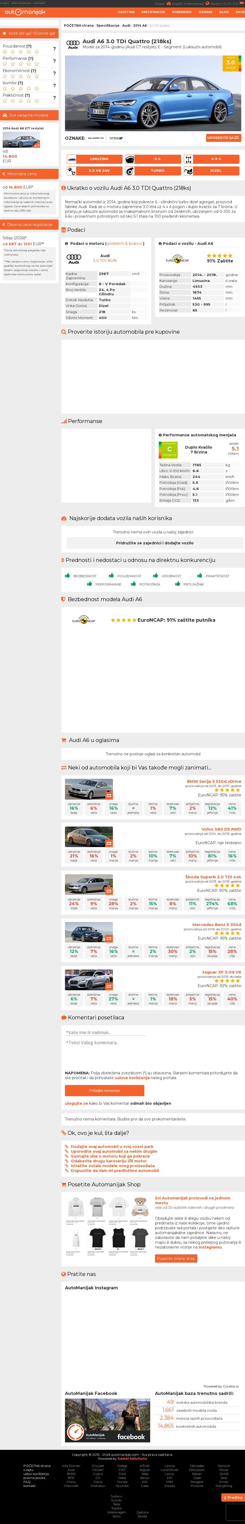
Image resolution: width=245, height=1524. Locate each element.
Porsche (197, 1486)
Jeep (144, 1474)
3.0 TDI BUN (105, 260)
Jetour (145, 1478)
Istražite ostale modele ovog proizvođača (113, 1165)
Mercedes (197, 1466)
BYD (71, 1478)
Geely (122, 1478)
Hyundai (122, 1486)
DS (98, 1478)
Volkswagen (116, 1512)
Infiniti (145, 1466)
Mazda (170, 1486)
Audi (126, 25)
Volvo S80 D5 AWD (221, 829)
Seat (223, 1478)
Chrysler (98, 1466)
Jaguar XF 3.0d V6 (221, 972)
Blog (224, 12)
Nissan (197, 1474)
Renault (224, 1466)
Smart (224, 1482)
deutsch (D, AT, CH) (228, 3)
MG (170, 1478)
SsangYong (223, 1486)
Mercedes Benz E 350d (217, 924)
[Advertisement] (29, 366)
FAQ (27, 1482)
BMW (71, 1474)
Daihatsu (98, 1486)
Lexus (169, 1474)
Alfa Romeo (71, 1466)
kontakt (39, 3)
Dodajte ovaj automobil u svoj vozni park (112, 1146)
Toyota (116, 1508)
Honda (122, 1482)
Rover (223, 1470)
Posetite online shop (176, 1258)
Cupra (98, 1474)
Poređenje (182, 12)
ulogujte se (76, 1103)
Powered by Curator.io (221, 1385)
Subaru (116, 1496)
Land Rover (169, 1470)
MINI (169, 1482)
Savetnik (126, 12)
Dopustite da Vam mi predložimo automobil (115, 1170)
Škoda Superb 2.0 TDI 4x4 (213, 876)
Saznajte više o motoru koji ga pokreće (110, 1156)
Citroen (98, 1470)
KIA (145, 1482)
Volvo (116, 1516)
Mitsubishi (197, 1470)
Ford (122, 1474)
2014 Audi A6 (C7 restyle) (23, 128)
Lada (145, 1486)
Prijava (163, 3)
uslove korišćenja (132, 1077)
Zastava (142, 1512)
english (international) (191, 3)
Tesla (116, 1504)
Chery (71, 1482)
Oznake (206, 12)
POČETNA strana (79, 25)
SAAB (223, 1474)
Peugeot (196, 1482)
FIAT (122, 1470)
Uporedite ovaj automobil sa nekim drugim (114, 1151)
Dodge (122, 1466)
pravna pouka (21, 3)
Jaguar (144, 1470)
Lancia (170, 1466)
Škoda (142, 1516)
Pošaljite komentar (104, 1090)
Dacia (97, 1482)
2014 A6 (140, 25)
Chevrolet (71, 1486)
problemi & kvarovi (125, 243)
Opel (197, 1478)
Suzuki (116, 1500)
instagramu (210, 1247)
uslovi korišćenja (36, 1474)
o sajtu (4, 3)
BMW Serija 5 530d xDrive (214, 781)
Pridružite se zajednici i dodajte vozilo (155, 543)
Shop (240, 12)
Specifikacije (153, 12)
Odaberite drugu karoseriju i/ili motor (109, 1161)
